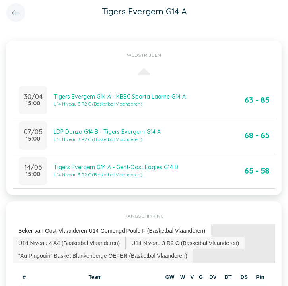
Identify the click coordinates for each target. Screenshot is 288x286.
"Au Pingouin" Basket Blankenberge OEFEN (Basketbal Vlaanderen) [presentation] (102, 256)
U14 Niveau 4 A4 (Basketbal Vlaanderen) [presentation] (69, 243)
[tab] (112, 231)
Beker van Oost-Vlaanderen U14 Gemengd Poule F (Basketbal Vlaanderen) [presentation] (111, 231)
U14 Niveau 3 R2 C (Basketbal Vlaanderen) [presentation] (185, 243)
